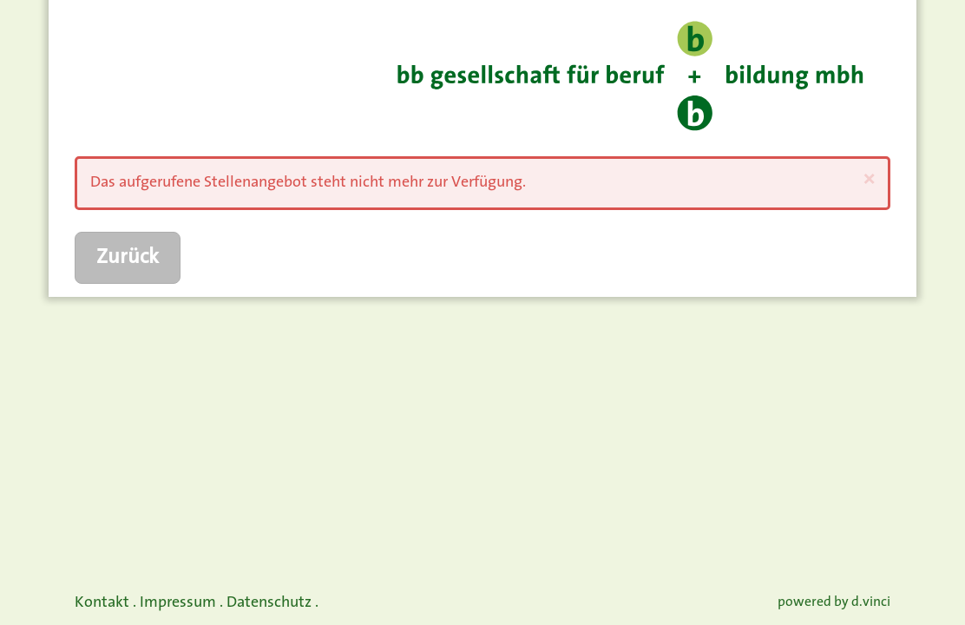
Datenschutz (269, 603)
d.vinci (870, 603)
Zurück (127, 258)
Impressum (178, 603)
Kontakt (102, 603)
